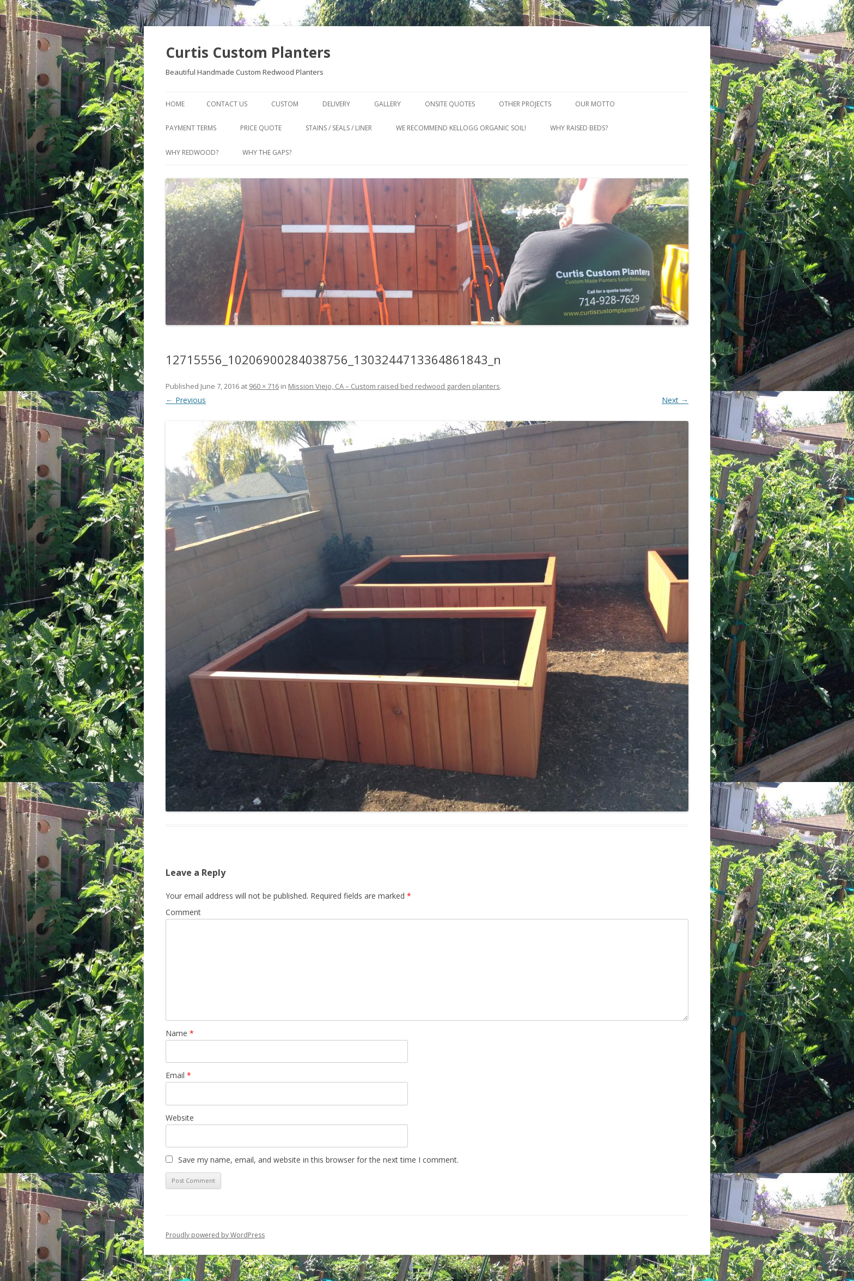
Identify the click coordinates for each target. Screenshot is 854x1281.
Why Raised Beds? (579, 128)
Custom (284, 104)
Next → (675, 400)
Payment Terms (191, 128)
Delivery (336, 104)
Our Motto (595, 104)
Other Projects (525, 104)
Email (178, 1075)
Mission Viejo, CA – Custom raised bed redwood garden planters (394, 386)
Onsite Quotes (450, 104)
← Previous (186, 400)
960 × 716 (264, 386)
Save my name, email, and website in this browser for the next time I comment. (318, 1159)
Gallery (387, 104)
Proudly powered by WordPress (215, 1235)
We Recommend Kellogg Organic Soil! (461, 128)
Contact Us (226, 104)
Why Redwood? (192, 152)
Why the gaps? (266, 152)
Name (180, 1033)
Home (175, 104)
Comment (183, 912)
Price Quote (261, 128)
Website (180, 1117)
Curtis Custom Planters (248, 52)
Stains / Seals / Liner (339, 128)
